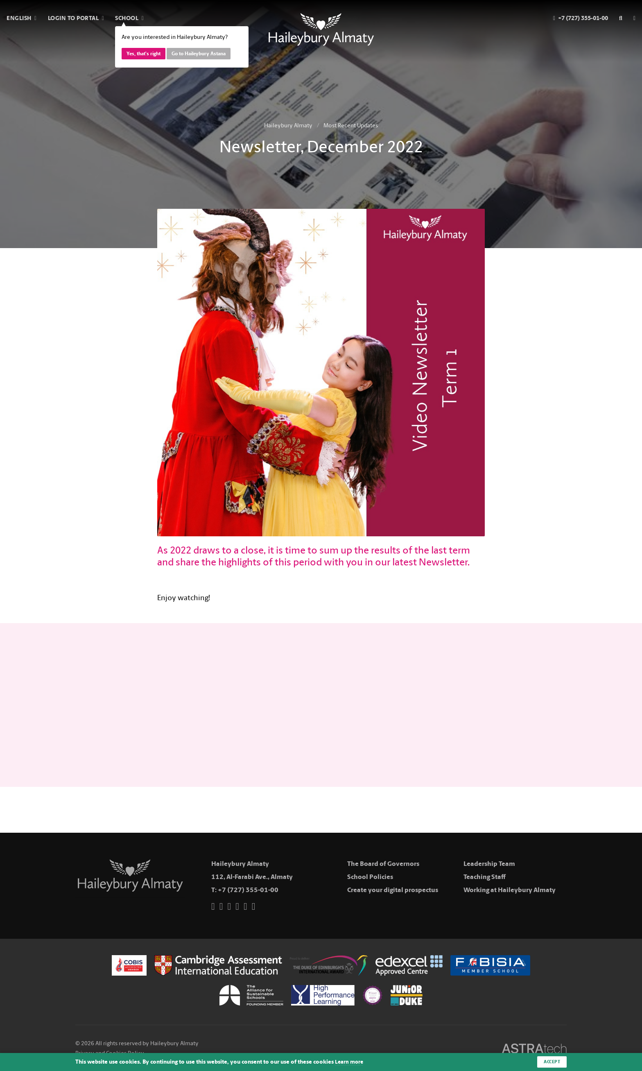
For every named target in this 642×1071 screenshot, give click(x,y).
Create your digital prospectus (392, 890)
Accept (551, 1061)
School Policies (370, 877)
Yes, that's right (143, 53)
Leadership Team (489, 864)
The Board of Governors (383, 864)
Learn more (350, 1061)
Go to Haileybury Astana (199, 53)
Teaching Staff (484, 877)
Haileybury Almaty (288, 125)
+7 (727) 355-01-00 (248, 890)
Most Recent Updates (350, 125)
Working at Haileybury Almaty (509, 890)
